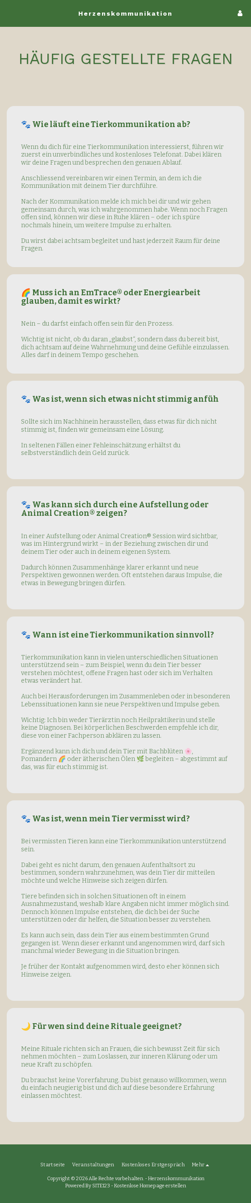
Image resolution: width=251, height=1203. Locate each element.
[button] (9, 12)
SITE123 (101, 1186)
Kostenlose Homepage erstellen (150, 1186)
